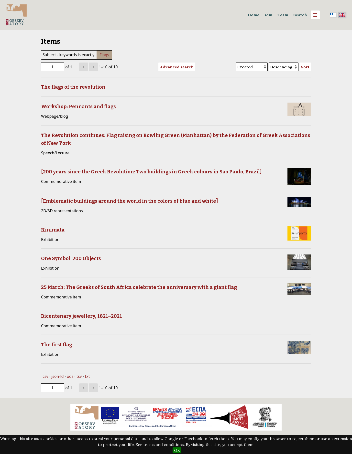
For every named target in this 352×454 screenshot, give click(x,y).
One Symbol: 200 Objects (71, 258)
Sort (305, 66)
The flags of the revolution (73, 87)
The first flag (56, 345)
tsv (79, 376)
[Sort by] (252, 67)
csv (45, 376)
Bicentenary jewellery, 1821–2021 (81, 316)
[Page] (52, 67)
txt (87, 376)
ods (70, 376)
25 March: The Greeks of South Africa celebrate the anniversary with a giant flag (139, 287)
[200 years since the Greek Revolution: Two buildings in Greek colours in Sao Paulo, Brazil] (151, 172)
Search (300, 14)
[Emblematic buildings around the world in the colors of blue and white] (129, 201)
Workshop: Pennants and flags (78, 106)
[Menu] (315, 15)
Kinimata (53, 230)
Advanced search (177, 66)
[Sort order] (283, 67)
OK (177, 450)
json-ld (57, 376)
